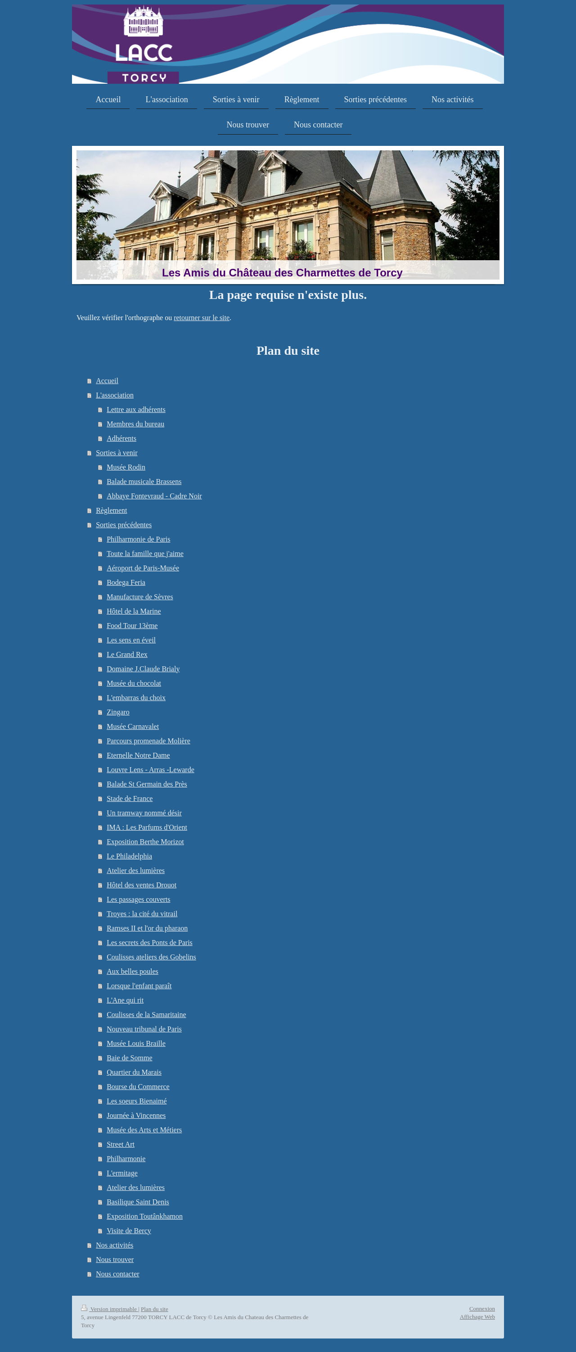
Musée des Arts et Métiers (144, 1130)
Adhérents (121, 438)
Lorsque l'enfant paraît (139, 986)
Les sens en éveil (131, 640)
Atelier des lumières (136, 870)
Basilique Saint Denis (138, 1202)
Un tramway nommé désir (144, 813)
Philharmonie (126, 1158)
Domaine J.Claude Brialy (143, 669)
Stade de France (130, 798)
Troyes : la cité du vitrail (142, 914)
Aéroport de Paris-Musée (143, 568)
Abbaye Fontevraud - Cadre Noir (154, 496)
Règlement (111, 510)
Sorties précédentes (124, 525)
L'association (115, 395)
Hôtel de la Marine (134, 611)
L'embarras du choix (136, 697)
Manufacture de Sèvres (140, 597)
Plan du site (154, 1309)
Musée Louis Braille (136, 1043)
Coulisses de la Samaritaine (146, 1014)
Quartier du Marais (134, 1072)
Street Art (121, 1144)
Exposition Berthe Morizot (145, 842)
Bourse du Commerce (138, 1086)
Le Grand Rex (127, 654)
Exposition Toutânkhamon (145, 1216)
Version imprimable (109, 1309)
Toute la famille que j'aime (145, 553)
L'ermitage (122, 1173)
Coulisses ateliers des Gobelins (151, 957)
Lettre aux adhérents (136, 409)
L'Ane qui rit (125, 1000)
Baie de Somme (129, 1058)
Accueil (107, 380)
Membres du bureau (135, 424)
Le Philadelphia (129, 856)
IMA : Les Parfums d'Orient (147, 827)
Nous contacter (117, 1274)
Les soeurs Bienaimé (136, 1101)
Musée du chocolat (134, 683)
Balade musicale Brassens (144, 481)
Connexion (482, 1308)
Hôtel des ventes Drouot (141, 885)
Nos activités (114, 1245)
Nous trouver (115, 1259)
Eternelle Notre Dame (138, 755)
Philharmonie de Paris (138, 539)
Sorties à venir (116, 453)
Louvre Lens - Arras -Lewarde (150, 769)
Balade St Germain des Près (147, 784)
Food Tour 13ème (132, 625)
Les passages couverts (138, 899)
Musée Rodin (126, 467)
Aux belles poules (132, 971)
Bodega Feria (126, 582)
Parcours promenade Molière (148, 741)
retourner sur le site (202, 317)
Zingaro (118, 712)
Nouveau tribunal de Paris (144, 1029)
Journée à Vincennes (136, 1115)
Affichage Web (477, 1316)
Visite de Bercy (129, 1230)
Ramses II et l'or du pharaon (147, 928)
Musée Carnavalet (133, 726)
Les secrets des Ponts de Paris (150, 942)
